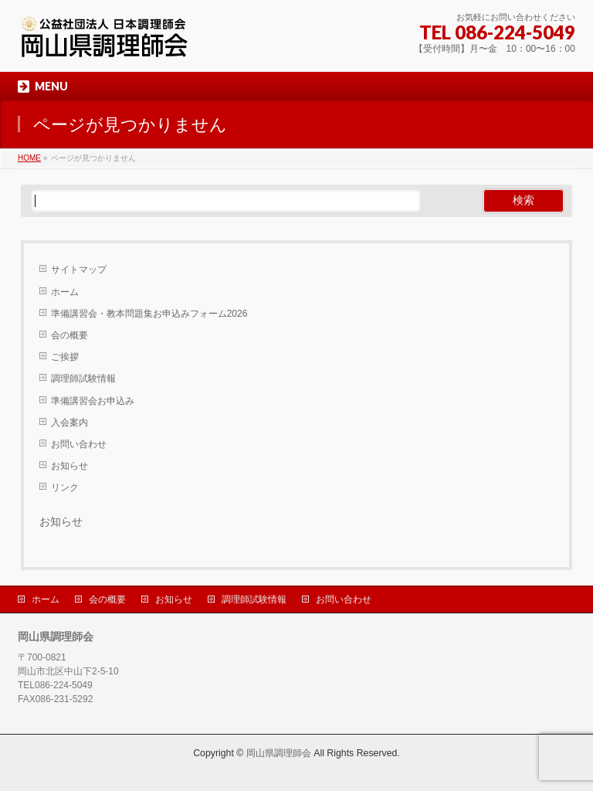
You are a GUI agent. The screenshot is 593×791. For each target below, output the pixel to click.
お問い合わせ (79, 444)
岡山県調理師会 (278, 753)
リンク (65, 487)
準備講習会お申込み (92, 401)
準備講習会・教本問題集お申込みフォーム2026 (149, 313)
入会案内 (69, 422)
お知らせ (69, 465)
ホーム (65, 292)
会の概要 (69, 335)
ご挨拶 (65, 356)
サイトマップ (79, 269)
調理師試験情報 (83, 378)
